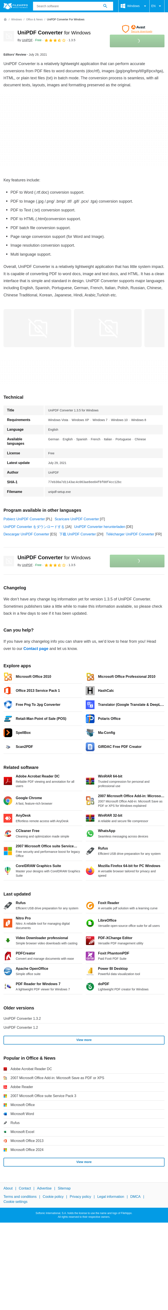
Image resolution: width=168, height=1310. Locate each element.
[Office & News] (34, 19)
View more (84, 1040)
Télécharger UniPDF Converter (130, 534)
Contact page (35, 648)
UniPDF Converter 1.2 (21, 1027)
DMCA (135, 1196)
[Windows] (16, 19)
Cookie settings (15, 1202)
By (25, 40)
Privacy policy (80, 1196)
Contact (25, 1188)
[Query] (73, 6)
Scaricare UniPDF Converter (77, 519)
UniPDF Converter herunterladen (99, 527)
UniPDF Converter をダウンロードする (34, 527)
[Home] (5, 19)
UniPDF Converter (54, 32)
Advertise (44, 1188)
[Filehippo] (16, 6)
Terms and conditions (20, 1196)
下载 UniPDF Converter (77, 534)
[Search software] (105, 6)
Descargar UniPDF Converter (26, 534)
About (8, 1188)
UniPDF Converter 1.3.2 (22, 1018)
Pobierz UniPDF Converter (24, 519)
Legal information (110, 1196)
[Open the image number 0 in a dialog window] (37, 328)
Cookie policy (53, 1196)
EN (157, 6)
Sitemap (64, 1188)
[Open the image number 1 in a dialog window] (108, 328)
